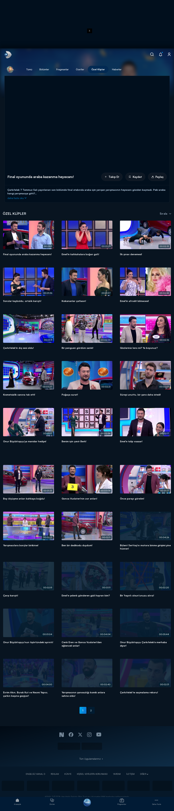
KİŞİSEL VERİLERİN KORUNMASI (92, 774)
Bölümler (44, 69)
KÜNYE (67, 774)
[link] (8, 54)
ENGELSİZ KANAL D (35, 774)
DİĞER (143, 774)
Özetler (80, 69)
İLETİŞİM (130, 774)
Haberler (117, 69)
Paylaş (157, 177)
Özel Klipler (98, 69)
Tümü (29, 69)
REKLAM (55, 774)
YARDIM (117, 774)
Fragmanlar (62, 69)
